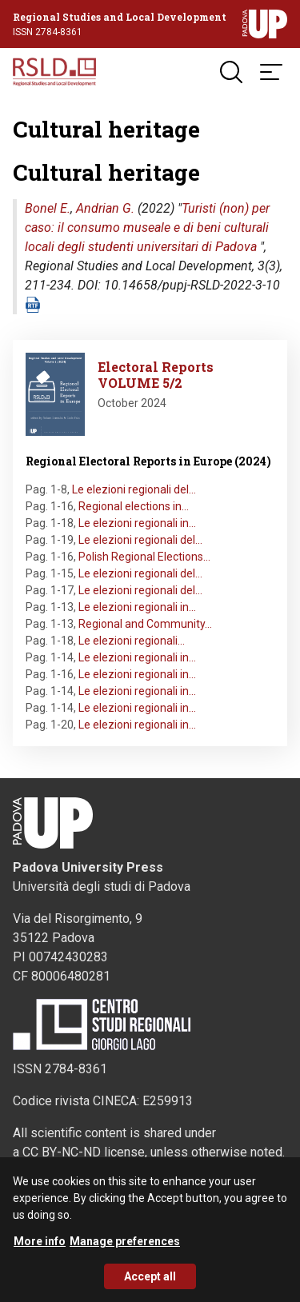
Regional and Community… (145, 623)
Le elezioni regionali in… (137, 523)
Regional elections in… (133, 506)
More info (40, 1250)
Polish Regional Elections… (144, 556)
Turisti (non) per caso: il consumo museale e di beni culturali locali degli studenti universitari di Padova (147, 227)
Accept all (150, 1286)
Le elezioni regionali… (131, 640)
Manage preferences (125, 1250)
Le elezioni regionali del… (134, 489)
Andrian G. (105, 208)
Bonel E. (47, 208)
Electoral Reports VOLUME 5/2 (156, 374)
